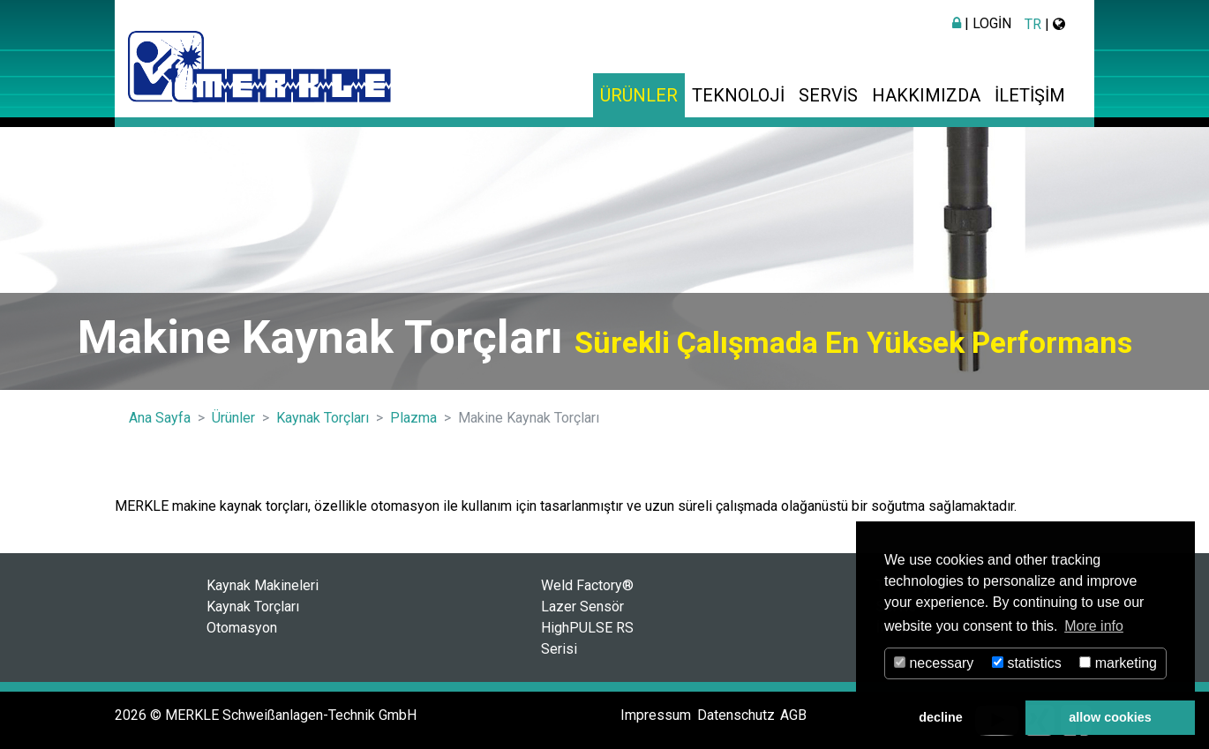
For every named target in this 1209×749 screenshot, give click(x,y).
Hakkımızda (926, 95)
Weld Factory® (587, 585)
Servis (828, 95)
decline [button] (941, 717)
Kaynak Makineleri (263, 585)
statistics (1027, 662)
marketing (1118, 662)
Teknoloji (738, 95)
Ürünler (639, 95)
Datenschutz (736, 715)
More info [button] (1093, 625)
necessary (933, 662)
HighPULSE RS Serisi (587, 638)
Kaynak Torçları (253, 606)
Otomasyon (242, 627)
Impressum (655, 715)
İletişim (1030, 95)
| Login (981, 23)
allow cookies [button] (1110, 717)
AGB (793, 715)
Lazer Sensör (582, 606)
